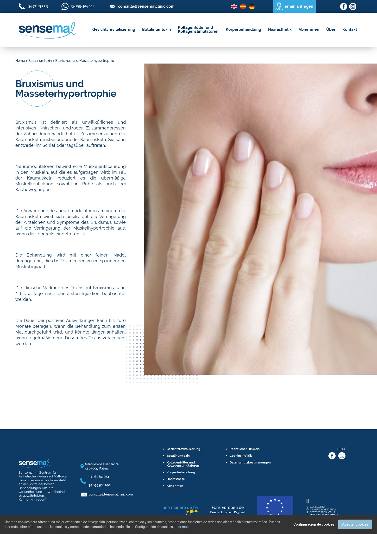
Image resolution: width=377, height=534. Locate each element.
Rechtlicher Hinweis (244, 449)
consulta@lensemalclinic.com (111, 494)
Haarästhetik (280, 30)
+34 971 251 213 (98, 476)
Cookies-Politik (241, 455)
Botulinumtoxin (156, 30)
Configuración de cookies (313, 524)
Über (330, 30)
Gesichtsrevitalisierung (113, 30)
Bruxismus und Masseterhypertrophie (84, 61)
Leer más (181, 527)
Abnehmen (309, 30)
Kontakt (349, 30)
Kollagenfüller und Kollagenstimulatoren (198, 29)
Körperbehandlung (243, 30)
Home (20, 61)
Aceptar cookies (355, 524)
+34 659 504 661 (99, 485)
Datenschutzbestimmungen (250, 462)
